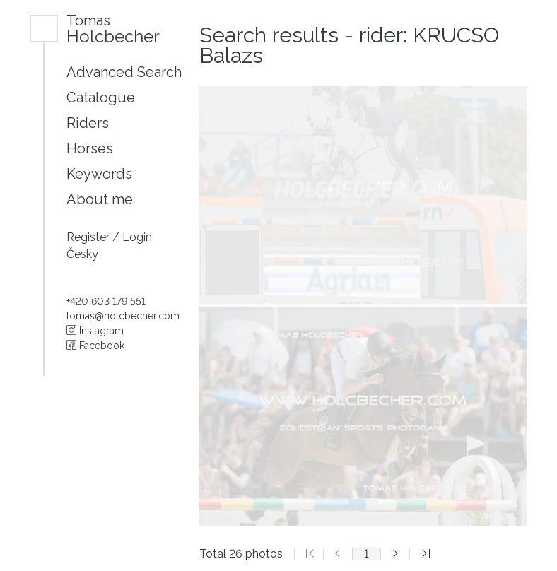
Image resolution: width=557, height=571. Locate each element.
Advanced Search (124, 72)
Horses (89, 148)
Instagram (95, 330)
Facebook (95, 345)
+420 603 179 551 (106, 301)
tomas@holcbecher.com (123, 316)
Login (137, 237)
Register (89, 237)
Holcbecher (113, 28)
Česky (82, 254)
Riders (87, 122)
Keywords (99, 173)
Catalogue (100, 97)
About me (99, 199)
